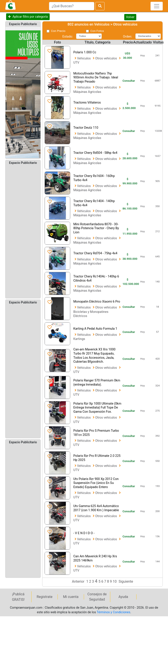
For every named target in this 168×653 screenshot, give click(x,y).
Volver (130, 17)
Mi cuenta (70, 597)
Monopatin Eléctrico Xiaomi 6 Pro (96, 301)
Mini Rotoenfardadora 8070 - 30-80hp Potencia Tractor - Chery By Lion (96, 228)
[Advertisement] (22, 231)
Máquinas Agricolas (87, 92)
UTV (76, 62)
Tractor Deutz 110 (85, 128)
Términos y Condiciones (113, 612)
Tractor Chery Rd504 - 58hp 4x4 (95, 153)
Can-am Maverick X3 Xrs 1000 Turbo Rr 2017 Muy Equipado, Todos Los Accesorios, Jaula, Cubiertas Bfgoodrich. (94, 356)
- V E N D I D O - (83, 533)
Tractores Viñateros (87, 102)
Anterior (78, 581)
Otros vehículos (106, 58)
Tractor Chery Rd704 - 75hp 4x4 (95, 253)
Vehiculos (84, 58)
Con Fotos (97, 31)
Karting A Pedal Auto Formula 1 (95, 329)
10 (115, 581)
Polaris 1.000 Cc (84, 52)
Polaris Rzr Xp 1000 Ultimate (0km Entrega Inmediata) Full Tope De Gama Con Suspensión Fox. (97, 408)
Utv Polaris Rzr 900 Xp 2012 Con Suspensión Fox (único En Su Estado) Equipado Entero (96, 483)
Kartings (79, 339)
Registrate (44, 597)
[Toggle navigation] (156, 6)
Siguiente (126, 581)
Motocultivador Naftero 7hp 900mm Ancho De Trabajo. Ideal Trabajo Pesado (95, 77)
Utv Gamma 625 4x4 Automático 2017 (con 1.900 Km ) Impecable (96, 508)
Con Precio (58, 31)
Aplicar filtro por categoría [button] (30, 16)
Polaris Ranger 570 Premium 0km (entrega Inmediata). (96, 382)
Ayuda (123, 597)
